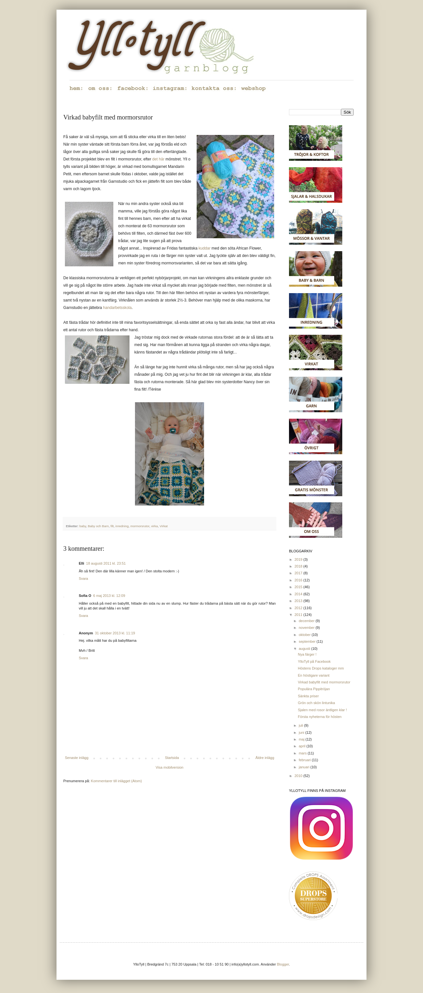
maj (302, 739)
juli (301, 725)
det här (158, 159)
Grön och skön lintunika (316, 703)
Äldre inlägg (264, 758)
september (307, 641)
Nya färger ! (307, 654)
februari (305, 760)
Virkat (164, 526)
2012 (299, 608)
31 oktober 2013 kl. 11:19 (115, 633)
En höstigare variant (313, 675)
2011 (299, 615)
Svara (83, 578)
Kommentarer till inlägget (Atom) (116, 781)
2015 (299, 587)
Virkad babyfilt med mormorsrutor (324, 682)
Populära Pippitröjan (314, 689)
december (307, 621)
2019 (299, 559)
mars (303, 753)
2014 (299, 594)
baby (82, 526)
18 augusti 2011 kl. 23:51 (106, 563)
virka (154, 526)
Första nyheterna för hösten (319, 717)
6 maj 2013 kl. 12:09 (109, 596)
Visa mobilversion (169, 767)
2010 (299, 776)
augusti (305, 648)
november (307, 628)
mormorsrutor (140, 526)
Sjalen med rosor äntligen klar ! (322, 710)
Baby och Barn (98, 526)
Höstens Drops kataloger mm (321, 668)
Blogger (283, 964)
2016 (299, 580)
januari (304, 767)
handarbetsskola (117, 307)
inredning (122, 526)
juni (302, 732)
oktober (305, 635)
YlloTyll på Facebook (314, 661)
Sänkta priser (308, 696)
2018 (299, 566)
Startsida (172, 758)
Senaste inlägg (76, 758)
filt (112, 526)
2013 (299, 601)
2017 (299, 573)
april (302, 746)
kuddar (205, 248)
